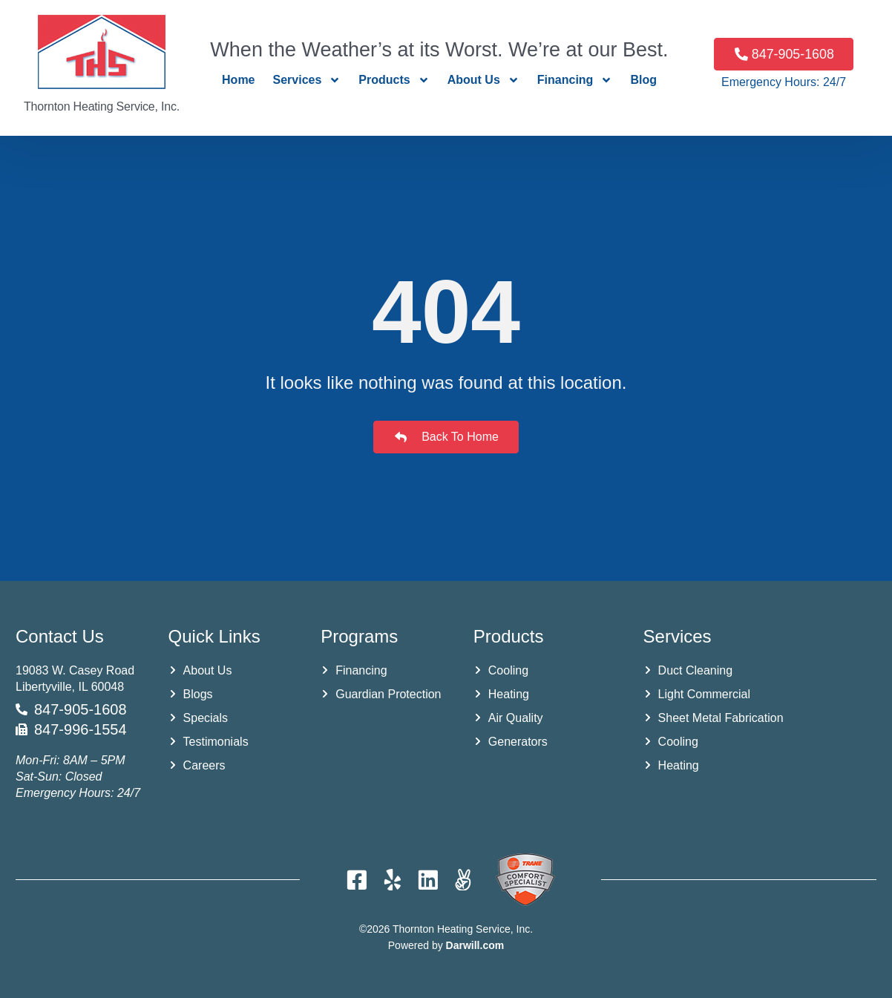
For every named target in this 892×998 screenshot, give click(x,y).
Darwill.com (475, 945)
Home (238, 79)
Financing (575, 80)
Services (307, 80)
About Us (483, 80)
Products (393, 80)
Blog (643, 79)
